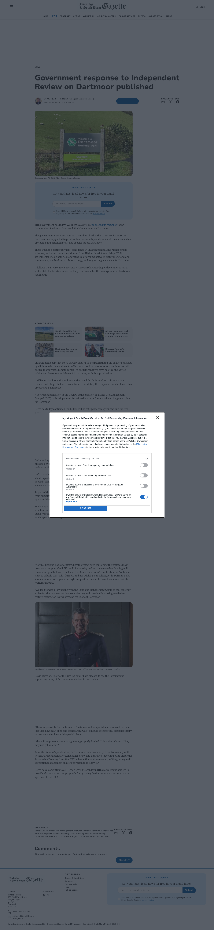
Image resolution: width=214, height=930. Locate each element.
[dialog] (107, 465)
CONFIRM (85, 508)
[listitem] (107, 458)
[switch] (144, 465)
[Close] (158, 418)
